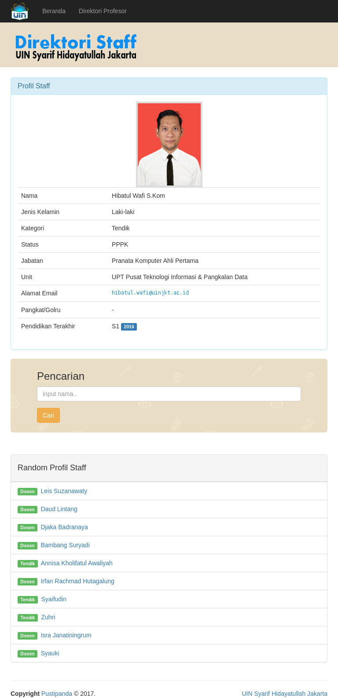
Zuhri (48, 617)
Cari (48, 415)
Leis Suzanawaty (63, 490)
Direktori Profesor (103, 11)
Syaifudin (53, 599)
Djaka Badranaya (64, 527)
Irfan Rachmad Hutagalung (77, 581)
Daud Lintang (58, 509)
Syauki (49, 653)
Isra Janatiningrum (65, 635)
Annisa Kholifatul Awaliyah (77, 563)
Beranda (54, 11)
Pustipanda (56, 693)
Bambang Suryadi (64, 545)
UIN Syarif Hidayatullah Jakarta (284, 693)
